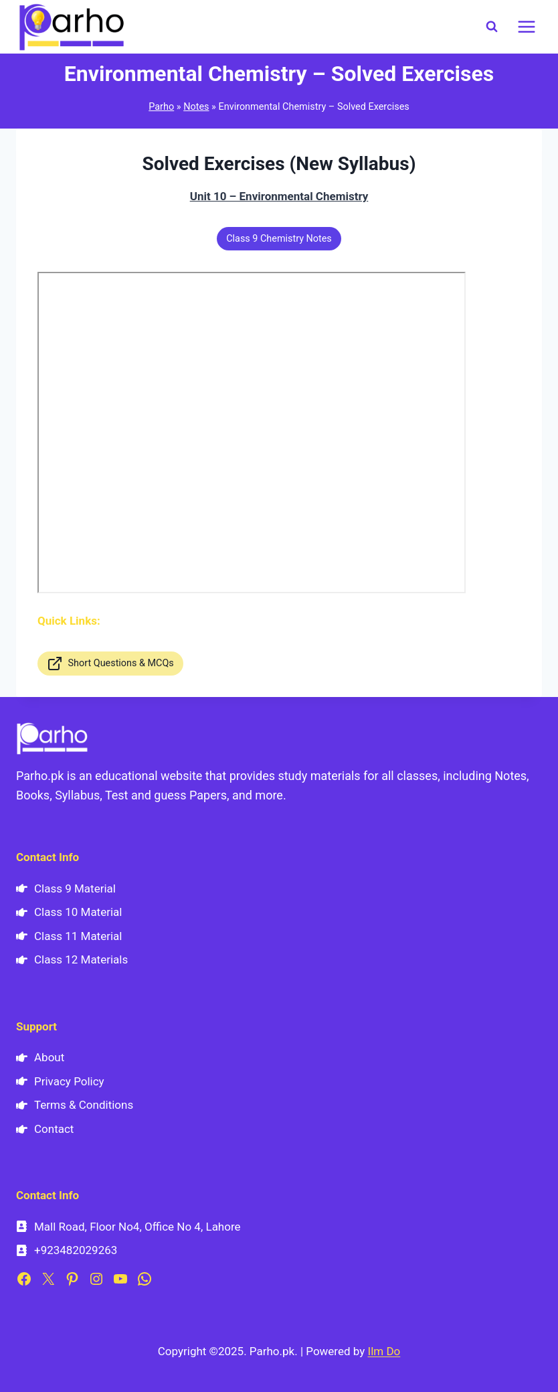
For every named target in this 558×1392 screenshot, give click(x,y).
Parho (161, 106)
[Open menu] (526, 26)
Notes (196, 106)
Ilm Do (384, 1351)
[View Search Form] (492, 27)
